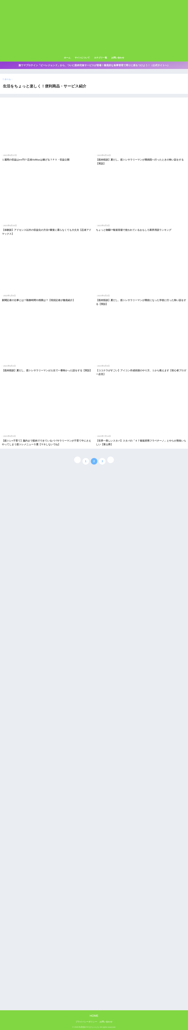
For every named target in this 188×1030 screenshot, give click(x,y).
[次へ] (110, 460)
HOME (94, 1015)
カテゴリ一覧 (100, 57)
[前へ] (77, 460)
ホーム (67, 57)
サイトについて (82, 57)
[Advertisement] (94, 33)
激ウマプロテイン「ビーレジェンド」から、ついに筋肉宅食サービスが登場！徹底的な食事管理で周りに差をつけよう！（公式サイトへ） (94, 65)
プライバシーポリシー (86, 1022)
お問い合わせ (117, 57)
